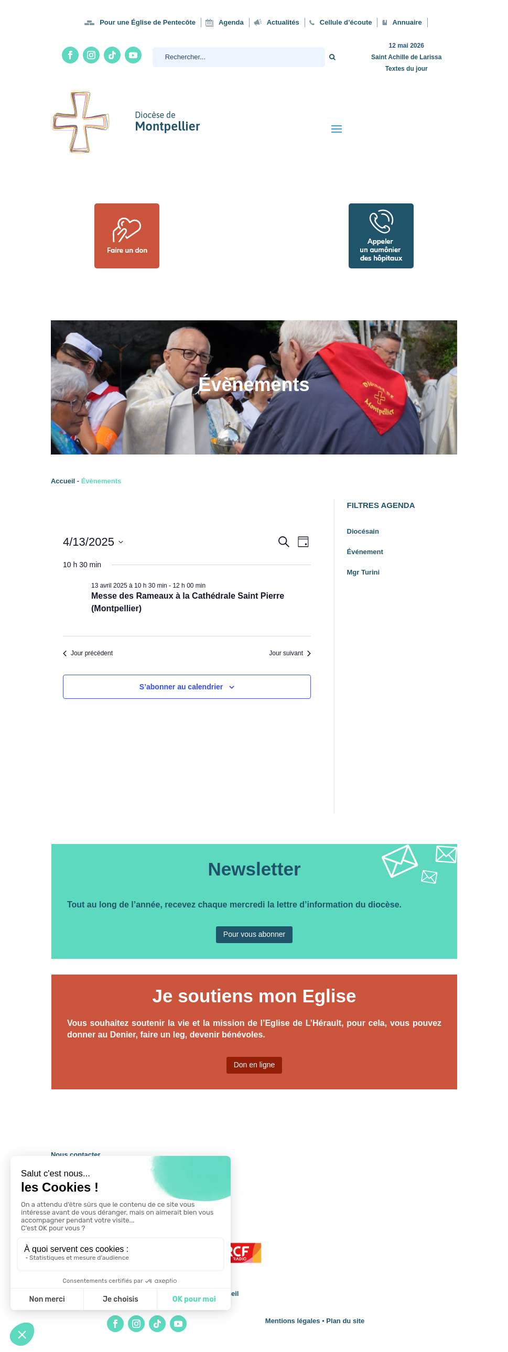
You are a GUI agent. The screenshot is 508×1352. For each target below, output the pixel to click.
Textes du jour (406, 68)
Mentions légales (292, 1321)
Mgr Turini (363, 572)
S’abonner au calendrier (181, 687)
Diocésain (363, 531)
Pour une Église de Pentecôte (148, 22)
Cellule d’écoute (346, 22)
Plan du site (345, 1321)
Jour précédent (88, 653)
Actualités (283, 22)
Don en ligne (254, 1065)
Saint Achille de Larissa (406, 57)
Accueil (63, 481)
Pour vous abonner (254, 934)
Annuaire (406, 22)
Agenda (231, 22)
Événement (365, 552)
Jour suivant (290, 653)
